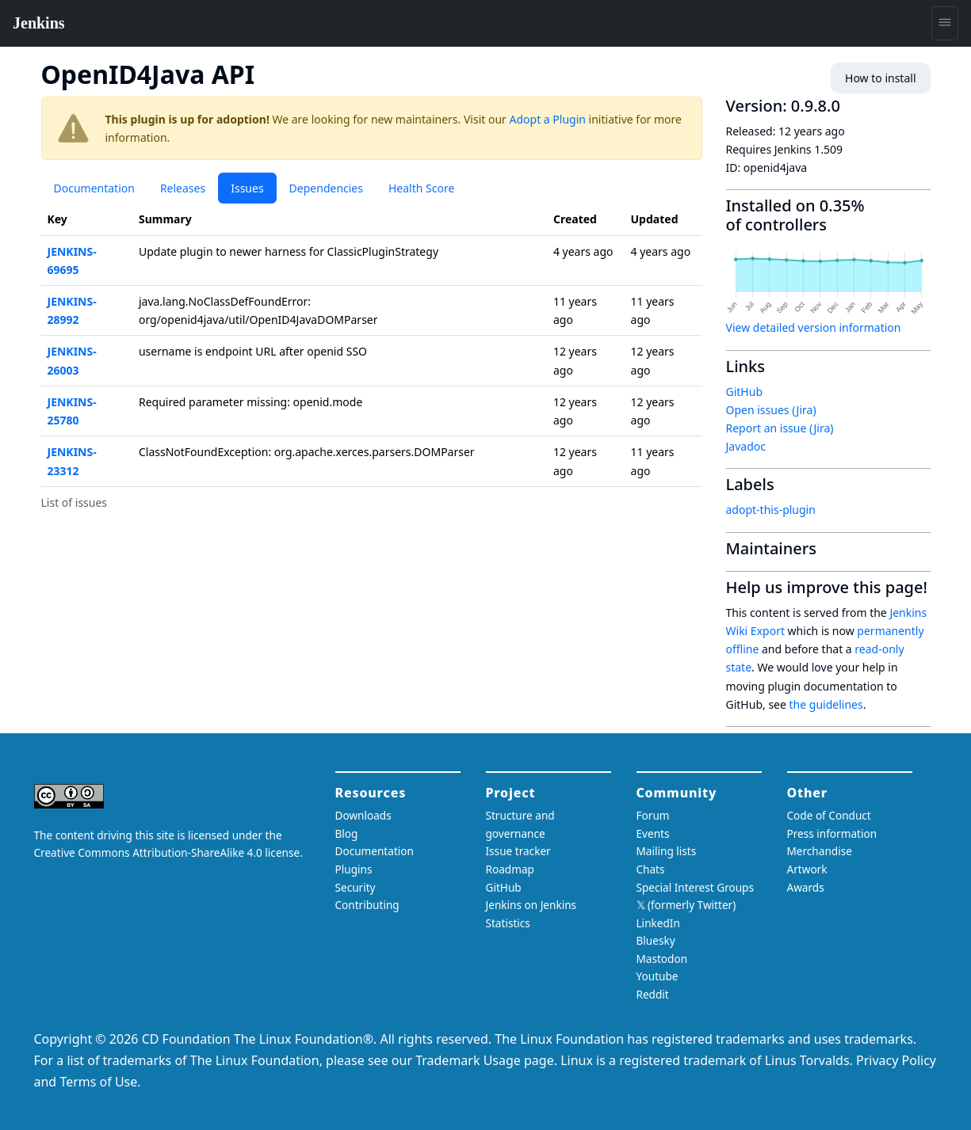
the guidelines (826, 704)
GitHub (744, 391)
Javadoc (746, 446)
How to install (880, 78)
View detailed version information (813, 327)
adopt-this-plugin (771, 509)
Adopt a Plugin (548, 119)
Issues (247, 188)
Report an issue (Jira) (780, 428)
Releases (182, 188)
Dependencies (326, 188)
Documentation (94, 188)
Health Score (421, 188)
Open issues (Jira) (771, 409)
